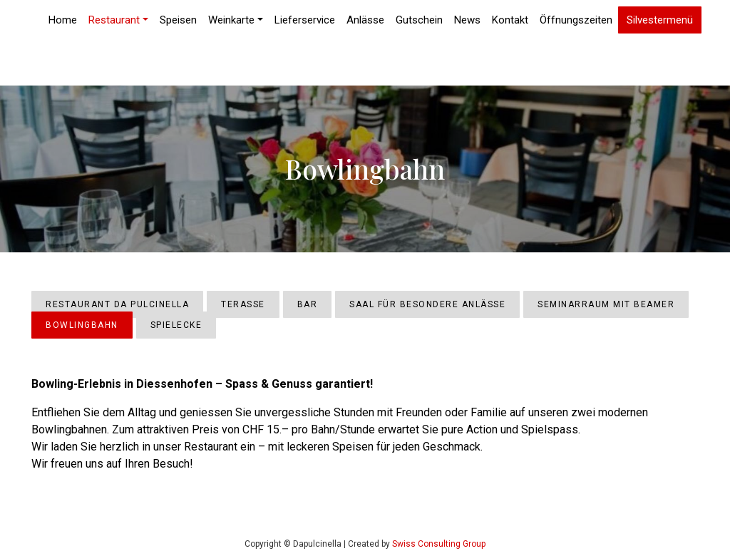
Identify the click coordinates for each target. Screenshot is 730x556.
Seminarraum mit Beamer (606, 304)
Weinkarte (231, 20)
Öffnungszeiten (576, 20)
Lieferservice (304, 20)
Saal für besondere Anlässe (427, 304)
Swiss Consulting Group (438, 544)
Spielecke (176, 325)
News (467, 20)
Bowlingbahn (82, 325)
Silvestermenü (660, 20)
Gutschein (419, 20)
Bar (307, 304)
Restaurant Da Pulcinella (117, 304)
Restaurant (114, 20)
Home (62, 20)
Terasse (243, 304)
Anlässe (365, 20)
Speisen (178, 20)
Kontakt (510, 20)
